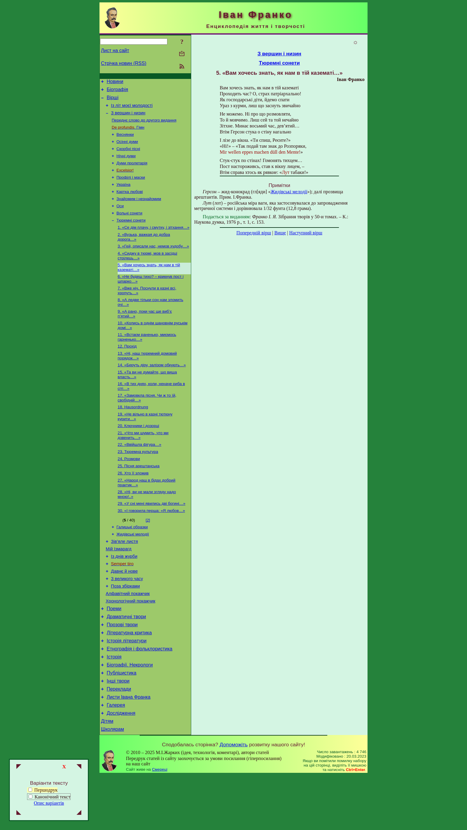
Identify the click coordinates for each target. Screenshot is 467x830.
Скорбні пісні (128, 156)
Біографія (117, 91)
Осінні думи (127, 148)
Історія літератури (127, 685)
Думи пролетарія (131, 171)
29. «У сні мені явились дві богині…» (151, 534)
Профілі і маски (130, 187)
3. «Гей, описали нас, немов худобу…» (153, 261)
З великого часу (127, 616)
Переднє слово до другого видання (144, 125)
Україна (123, 195)
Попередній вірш (253, 232)
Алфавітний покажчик (128, 633)
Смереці (159, 824)
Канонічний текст (52, 796)
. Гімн (128, 133)
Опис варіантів (49, 803)
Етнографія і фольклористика (139, 694)
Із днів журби (124, 591)
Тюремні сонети (131, 233)
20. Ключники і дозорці (138, 451)
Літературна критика (129, 676)
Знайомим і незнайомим (138, 210)
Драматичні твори (126, 658)
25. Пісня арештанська (139, 494)
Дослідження (121, 766)
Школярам (112, 784)
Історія (114, 703)
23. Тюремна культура (138, 478)
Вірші (113, 100)
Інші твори (118, 730)
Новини (115, 82)
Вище (280, 232)
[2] (148, 551)
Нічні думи (126, 164)
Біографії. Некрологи (130, 712)
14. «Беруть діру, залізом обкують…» (152, 386)
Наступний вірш (305, 232)
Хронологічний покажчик (130, 641)
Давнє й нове (124, 608)
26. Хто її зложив (133, 502)
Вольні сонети (129, 226)
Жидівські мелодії (132, 566)
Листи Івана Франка (128, 748)
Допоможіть (233, 799)
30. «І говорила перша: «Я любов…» (151, 542)
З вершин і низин (128, 117)
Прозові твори (122, 667)
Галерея (116, 757)
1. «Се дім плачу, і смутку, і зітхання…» (153, 241)
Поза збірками (125, 624)
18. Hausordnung (133, 431)
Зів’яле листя (124, 574)
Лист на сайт (115, 50)
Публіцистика (121, 721)
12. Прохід (127, 367)
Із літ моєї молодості (132, 109)
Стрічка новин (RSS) (123, 63)
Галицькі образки (132, 559)
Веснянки (125, 140)
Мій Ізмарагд (118, 583)
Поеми (114, 650)
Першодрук (42, 789)
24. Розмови (129, 486)
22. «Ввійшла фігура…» (139, 471)
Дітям (107, 775)
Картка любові (129, 202)
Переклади (119, 739)
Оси (120, 218)
